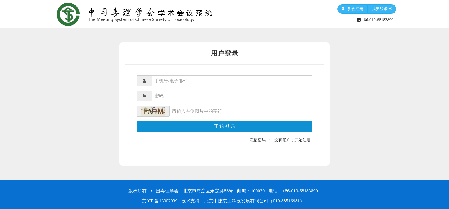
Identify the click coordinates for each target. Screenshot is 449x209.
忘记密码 (258, 140)
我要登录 (382, 9)
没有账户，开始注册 (292, 140)
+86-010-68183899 (375, 19)
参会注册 (352, 9)
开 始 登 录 (224, 126)
